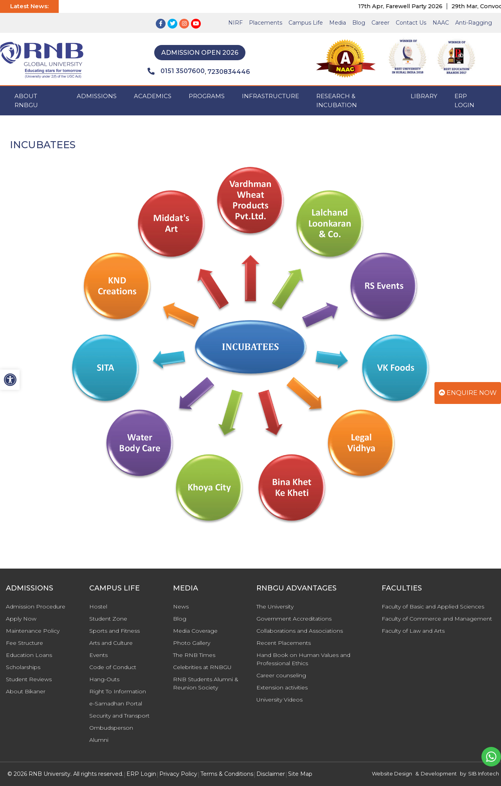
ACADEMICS (152, 96)
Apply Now (21, 618)
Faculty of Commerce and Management (437, 618)
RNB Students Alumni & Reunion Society (205, 683)
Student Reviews (29, 679)
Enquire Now (468, 393)
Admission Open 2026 (199, 52)
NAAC (441, 22)
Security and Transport (119, 715)
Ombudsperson (111, 727)
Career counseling (281, 675)
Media (337, 22)
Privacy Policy (178, 773)
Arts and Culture (111, 642)
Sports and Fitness (114, 630)
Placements (265, 22)
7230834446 (228, 71)
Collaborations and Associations (299, 630)
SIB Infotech (483, 773)
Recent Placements (283, 642)
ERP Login (464, 100)
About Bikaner (25, 691)
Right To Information (117, 691)
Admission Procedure (35, 606)
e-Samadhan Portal (115, 703)
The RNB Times (194, 655)
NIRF (235, 22)
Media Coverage (195, 630)
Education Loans (29, 655)
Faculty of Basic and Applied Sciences (433, 606)
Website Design (392, 773)
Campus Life (305, 22)
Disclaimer (270, 773)
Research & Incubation (336, 100)
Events (98, 655)
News (181, 606)
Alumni (98, 739)
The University (275, 606)
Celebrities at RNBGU (202, 667)
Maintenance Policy (32, 630)
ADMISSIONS (97, 96)
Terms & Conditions (226, 773)
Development (439, 773)
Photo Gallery (191, 642)
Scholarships (23, 667)
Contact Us (411, 22)
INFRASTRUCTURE (270, 96)
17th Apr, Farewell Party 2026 (407, 6)
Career (380, 22)
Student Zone (108, 618)
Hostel (98, 606)
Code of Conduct (112, 667)
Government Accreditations (294, 618)
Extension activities (282, 687)
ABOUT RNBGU (26, 100)
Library (424, 96)
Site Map (300, 773)
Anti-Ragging (473, 22)
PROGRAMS (207, 96)
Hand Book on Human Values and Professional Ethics (303, 659)
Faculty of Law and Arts (413, 630)
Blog (358, 22)
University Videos (279, 699)
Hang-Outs (104, 679)
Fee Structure (24, 642)
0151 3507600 (176, 71)
